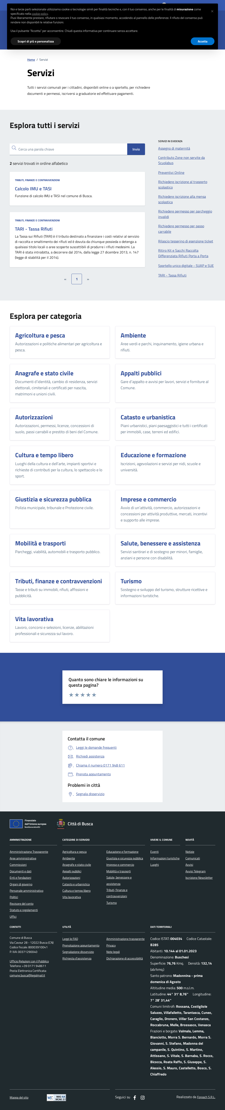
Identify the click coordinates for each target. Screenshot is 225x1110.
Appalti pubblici (71, 871)
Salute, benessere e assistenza (119, 880)
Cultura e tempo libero (76, 890)
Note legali (113, 951)
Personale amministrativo (26, 890)
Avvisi (189, 864)
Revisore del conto (21, 903)
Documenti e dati (20, 871)
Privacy (111, 945)
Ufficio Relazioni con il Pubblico (29, 961)
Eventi (154, 851)
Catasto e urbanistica (76, 884)
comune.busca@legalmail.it (27, 975)
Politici (14, 897)
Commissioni (18, 864)
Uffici (13, 916)
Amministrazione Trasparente (29, 851)
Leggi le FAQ (70, 938)
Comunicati (192, 858)
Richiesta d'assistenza (76, 958)
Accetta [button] (202, 41)
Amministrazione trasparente (125, 938)
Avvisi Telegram (195, 871)
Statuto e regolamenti (24, 910)
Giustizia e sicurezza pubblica (124, 858)
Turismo (111, 902)
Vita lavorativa (71, 897)
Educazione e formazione (122, 851)
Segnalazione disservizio (78, 951)
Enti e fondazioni (20, 877)
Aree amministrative (23, 858)
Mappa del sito (19, 1097)
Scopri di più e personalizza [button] (36, 41)
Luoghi (154, 864)
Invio (136, 149)
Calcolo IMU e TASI (33, 189)
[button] (212, 10)
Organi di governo (21, 884)
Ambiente (68, 858)
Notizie (189, 851)
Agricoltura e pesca (74, 851)
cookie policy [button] (40, 13)
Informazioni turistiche (165, 858)
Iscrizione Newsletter (199, 877)
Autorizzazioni (71, 877)
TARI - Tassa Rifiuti (34, 229)
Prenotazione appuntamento (80, 945)
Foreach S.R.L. (206, 1097)
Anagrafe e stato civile (76, 864)
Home (31, 59)
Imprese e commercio (120, 864)
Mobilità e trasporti (118, 871)
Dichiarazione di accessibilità (124, 958)
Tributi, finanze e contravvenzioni (37, 180)
